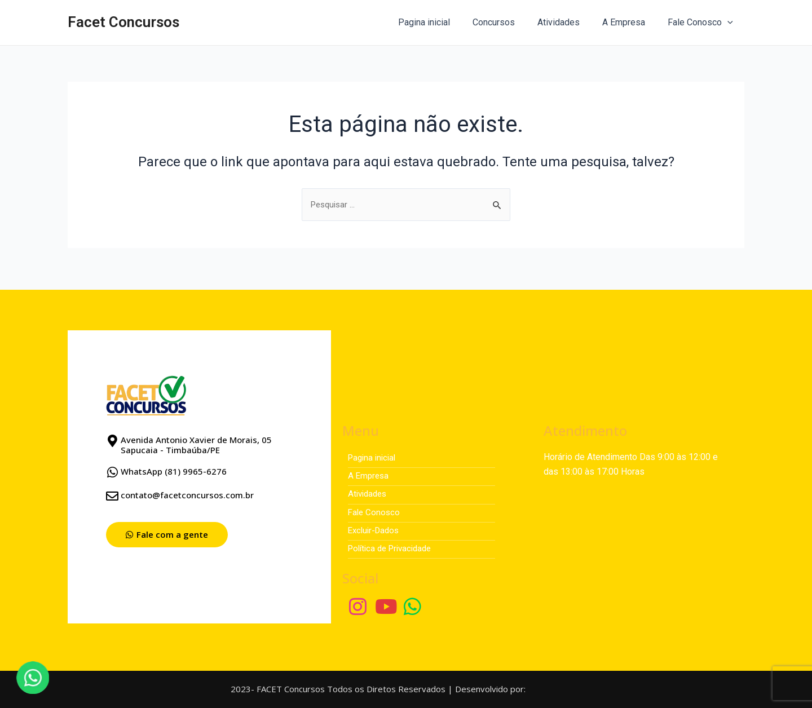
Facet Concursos (123, 22)
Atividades (570, 22)
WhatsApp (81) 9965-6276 (174, 466)
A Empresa (630, 22)
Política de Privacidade (393, 547)
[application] (729, 22)
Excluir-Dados (375, 529)
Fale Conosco (702, 22)
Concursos (509, 22)
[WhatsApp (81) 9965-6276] (112, 467)
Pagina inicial (444, 22)
